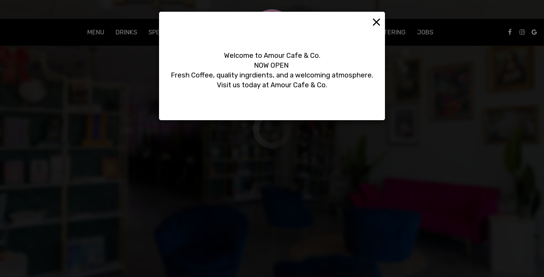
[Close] (376, 21)
